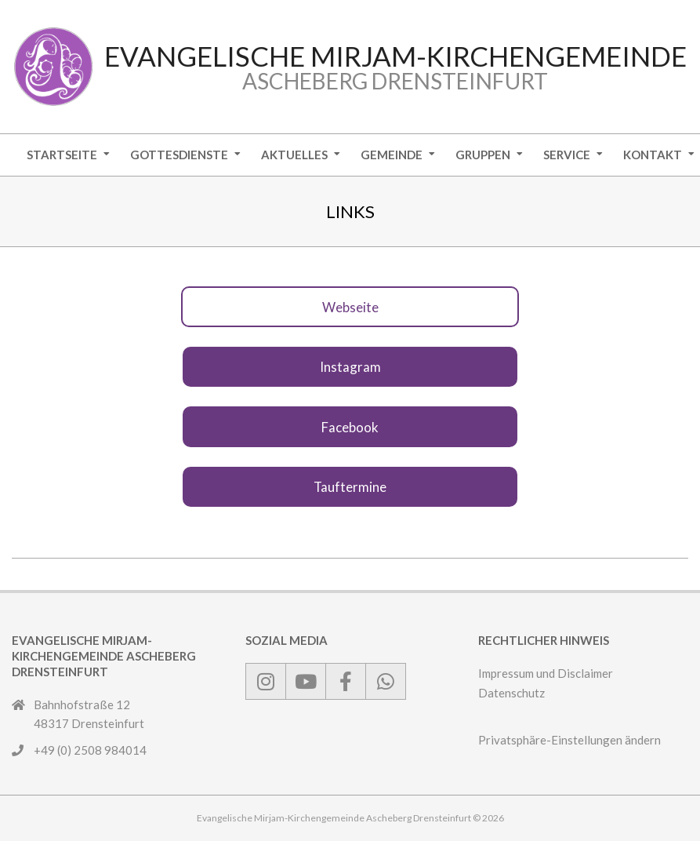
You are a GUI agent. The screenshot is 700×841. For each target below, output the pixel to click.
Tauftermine (350, 487)
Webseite (350, 307)
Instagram (350, 367)
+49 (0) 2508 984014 (90, 750)
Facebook (350, 427)
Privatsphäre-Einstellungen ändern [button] (569, 740)
